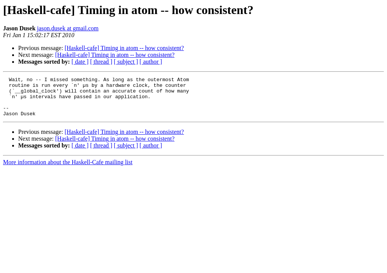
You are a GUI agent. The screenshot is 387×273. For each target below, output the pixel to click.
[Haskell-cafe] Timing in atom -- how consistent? (124, 48)
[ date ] (80, 61)
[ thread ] (101, 61)
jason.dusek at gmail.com (68, 28)
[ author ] (151, 61)
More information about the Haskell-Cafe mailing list (67, 170)
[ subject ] (126, 61)
